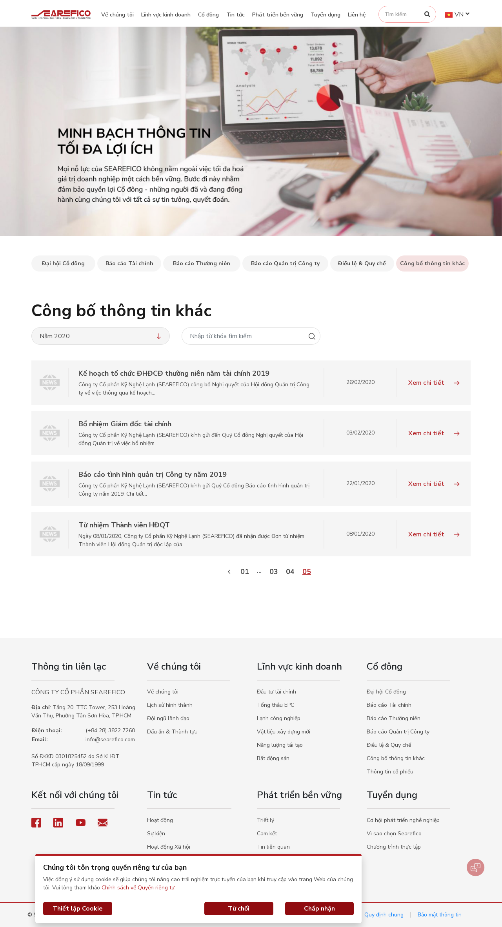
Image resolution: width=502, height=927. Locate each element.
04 (290, 571)
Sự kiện (156, 833)
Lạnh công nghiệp (278, 718)
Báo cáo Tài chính (389, 705)
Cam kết (267, 833)
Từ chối (238, 908)
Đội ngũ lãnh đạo (168, 718)
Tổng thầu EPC (275, 705)
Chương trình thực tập (394, 847)
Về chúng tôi (117, 14)
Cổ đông (208, 14)
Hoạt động (160, 820)
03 (273, 571)
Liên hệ (357, 14)
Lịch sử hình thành (170, 705)
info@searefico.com (110, 739)
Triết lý (265, 820)
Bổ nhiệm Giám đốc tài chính (124, 424)
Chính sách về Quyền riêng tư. (139, 887)
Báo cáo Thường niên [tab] (201, 263)
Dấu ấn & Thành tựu (172, 731)
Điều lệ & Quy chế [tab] (362, 263)
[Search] (427, 14)
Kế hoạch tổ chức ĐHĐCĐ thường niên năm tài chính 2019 (173, 373)
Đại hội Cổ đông (386, 691)
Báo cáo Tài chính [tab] (129, 263)
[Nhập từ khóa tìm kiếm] (243, 336)
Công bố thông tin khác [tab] (432, 263)
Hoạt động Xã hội (168, 847)
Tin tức (235, 14)
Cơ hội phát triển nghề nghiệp (403, 820)
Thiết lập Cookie (78, 908)
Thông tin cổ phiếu (390, 771)
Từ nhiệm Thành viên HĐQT (124, 525)
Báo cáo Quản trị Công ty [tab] (285, 263)
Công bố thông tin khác (396, 758)
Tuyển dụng (325, 14)
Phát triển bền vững (277, 14)
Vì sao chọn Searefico (394, 833)
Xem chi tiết (434, 382)
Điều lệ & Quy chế (389, 745)
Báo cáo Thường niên (393, 718)
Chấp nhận (319, 908)
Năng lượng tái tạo (280, 745)
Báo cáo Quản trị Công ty (398, 731)
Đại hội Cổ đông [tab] (63, 263)
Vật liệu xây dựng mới (283, 731)
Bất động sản (273, 758)
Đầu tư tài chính (276, 691)
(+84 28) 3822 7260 (110, 730)
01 (244, 571)
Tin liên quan (273, 847)
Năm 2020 (101, 336)
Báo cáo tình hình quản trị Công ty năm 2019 (152, 474)
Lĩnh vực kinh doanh (166, 14)
